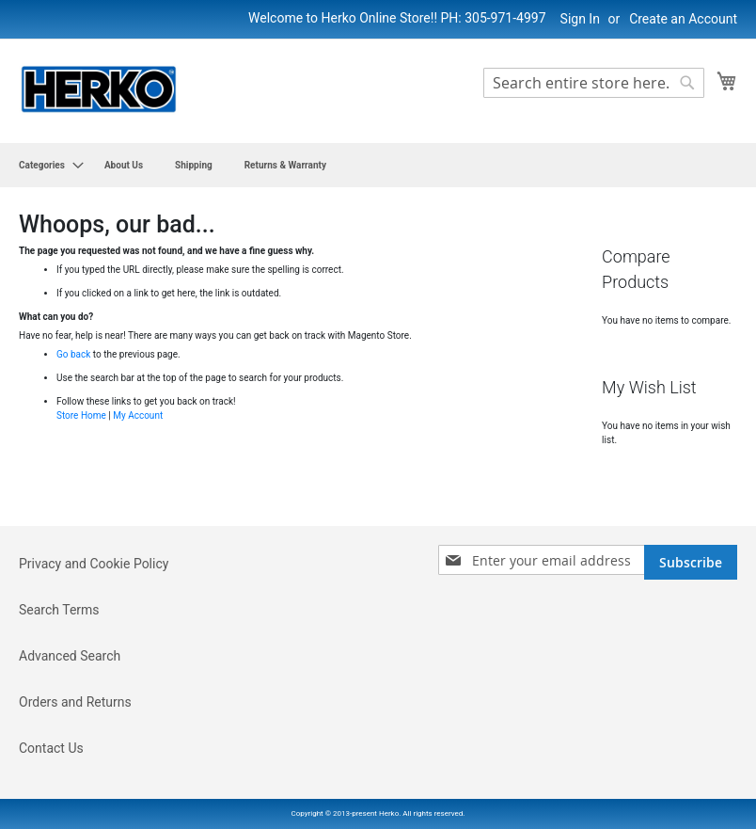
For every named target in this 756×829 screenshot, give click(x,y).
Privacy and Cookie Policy (93, 563)
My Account (138, 415)
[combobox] (593, 83)
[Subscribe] (690, 562)
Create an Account (683, 18)
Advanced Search (69, 655)
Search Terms (59, 609)
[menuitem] (46, 165)
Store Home (81, 415)
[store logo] (99, 90)
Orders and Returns (75, 701)
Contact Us (51, 748)
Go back (73, 354)
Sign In (580, 18)
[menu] (378, 165)
